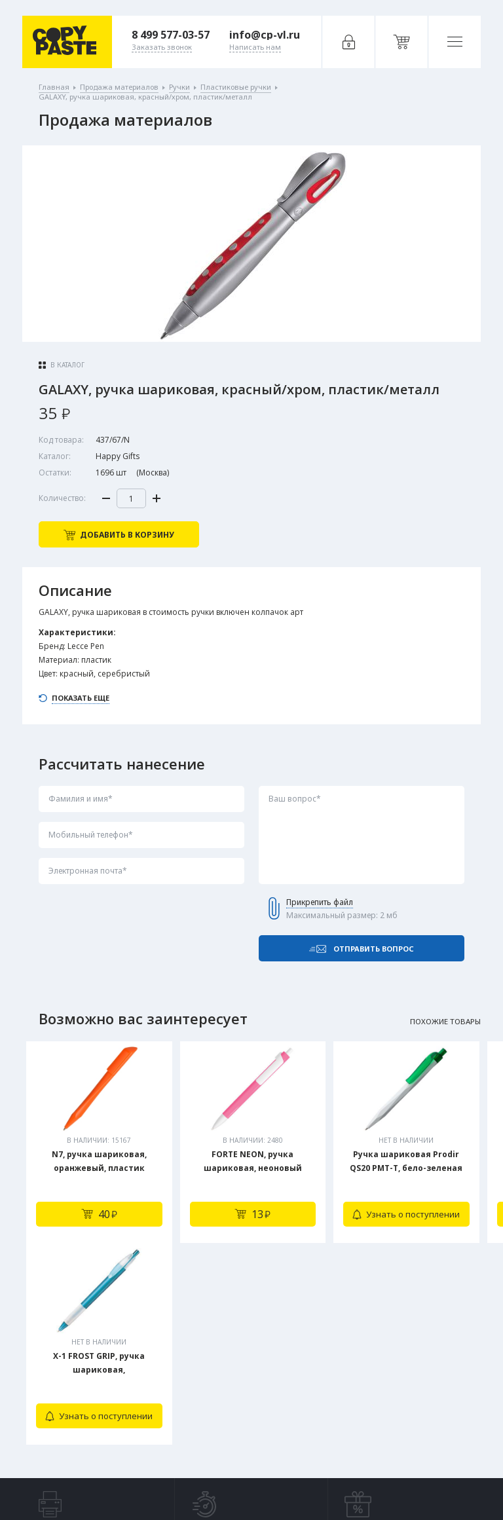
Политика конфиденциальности (129, 1482)
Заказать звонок (159, 1398)
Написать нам (154, 1425)
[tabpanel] (99, 1142)
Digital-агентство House (394, 1482)
